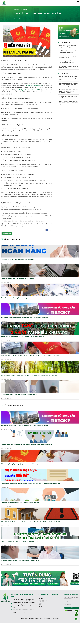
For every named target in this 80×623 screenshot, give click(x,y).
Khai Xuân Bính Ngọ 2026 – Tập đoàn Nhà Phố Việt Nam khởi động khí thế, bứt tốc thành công (68, 85)
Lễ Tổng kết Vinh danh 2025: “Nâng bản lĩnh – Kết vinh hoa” (68, 97)
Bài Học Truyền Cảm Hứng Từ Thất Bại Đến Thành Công (68, 67)
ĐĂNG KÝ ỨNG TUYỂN (7, 233)
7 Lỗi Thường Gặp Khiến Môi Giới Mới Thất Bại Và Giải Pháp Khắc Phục (68, 61)
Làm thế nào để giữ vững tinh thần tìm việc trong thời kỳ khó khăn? (68, 51)
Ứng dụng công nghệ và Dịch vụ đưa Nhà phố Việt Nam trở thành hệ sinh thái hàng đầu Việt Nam (68, 91)
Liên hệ (40, 606)
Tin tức (40, 603)
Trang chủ (16, 9)
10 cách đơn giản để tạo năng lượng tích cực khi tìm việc (68, 56)
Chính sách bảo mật (56, 596)
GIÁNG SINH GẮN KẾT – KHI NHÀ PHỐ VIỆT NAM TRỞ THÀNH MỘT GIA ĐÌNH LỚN (68, 103)
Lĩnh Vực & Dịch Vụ (42, 600)
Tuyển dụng (41, 601)
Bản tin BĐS (24, 9)
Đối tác (40, 604)
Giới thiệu (40, 598)
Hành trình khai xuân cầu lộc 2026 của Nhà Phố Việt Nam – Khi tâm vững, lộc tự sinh (68, 78)
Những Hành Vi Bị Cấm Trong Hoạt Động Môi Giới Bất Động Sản (67, 46)
